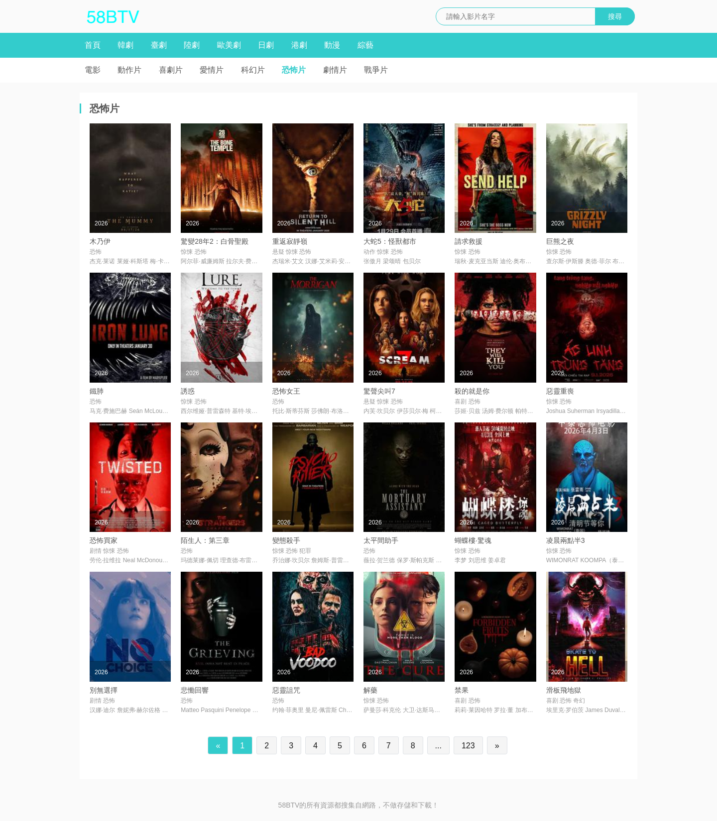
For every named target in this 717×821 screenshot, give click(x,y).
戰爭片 (376, 70)
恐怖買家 (104, 540)
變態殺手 (286, 540)
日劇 (266, 45)
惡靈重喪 (560, 391)
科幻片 (253, 70)
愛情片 (212, 70)
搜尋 (615, 16)
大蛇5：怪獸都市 (389, 241)
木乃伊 (100, 241)
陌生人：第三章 (205, 540)
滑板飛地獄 (563, 690)
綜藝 (365, 45)
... (438, 745)
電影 (93, 70)
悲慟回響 (195, 690)
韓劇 (125, 45)
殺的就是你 (472, 391)
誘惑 (188, 391)
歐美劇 (229, 45)
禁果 (462, 690)
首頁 (93, 45)
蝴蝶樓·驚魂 (473, 540)
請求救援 (468, 241)
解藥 (370, 690)
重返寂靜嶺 (289, 241)
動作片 (129, 70)
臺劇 (159, 45)
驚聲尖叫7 (379, 391)
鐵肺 (97, 391)
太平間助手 (380, 540)
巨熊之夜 (560, 241)
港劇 (299, 45)
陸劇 (192, 45)
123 (468, 745)
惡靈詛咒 (286, 690)
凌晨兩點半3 (565, 540)
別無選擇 (104, 690)
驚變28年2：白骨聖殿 (214, 241)
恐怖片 (294, 70)
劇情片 (335, 70)
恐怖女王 (286, 391)
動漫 (332, 45)
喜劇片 (171, 70)
